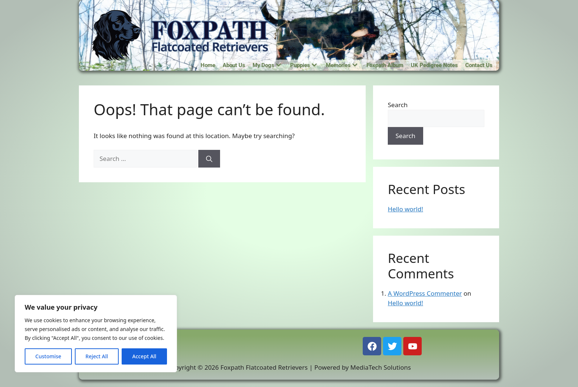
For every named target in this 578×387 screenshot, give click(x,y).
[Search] (209, 159)
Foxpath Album (384, 65)
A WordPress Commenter (425, 293)
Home (208, 65)
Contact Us (478, 65)
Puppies (303, 65)
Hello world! (405, 209)
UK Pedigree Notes (434, 65)
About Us (234, 65)
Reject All (97, 356)
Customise (48, 356)
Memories (341, 65)
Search (398, 105)
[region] (96, 333)
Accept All (144, 356)
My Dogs (267, 65)
